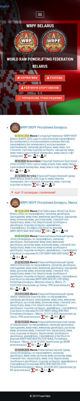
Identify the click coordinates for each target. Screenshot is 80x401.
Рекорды (55, 77)
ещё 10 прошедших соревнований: (35, 192)
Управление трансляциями (40, 98)
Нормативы (27, 77)
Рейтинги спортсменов (40, 87)
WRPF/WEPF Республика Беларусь (43, 127)
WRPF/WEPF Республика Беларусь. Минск (48, 202)
